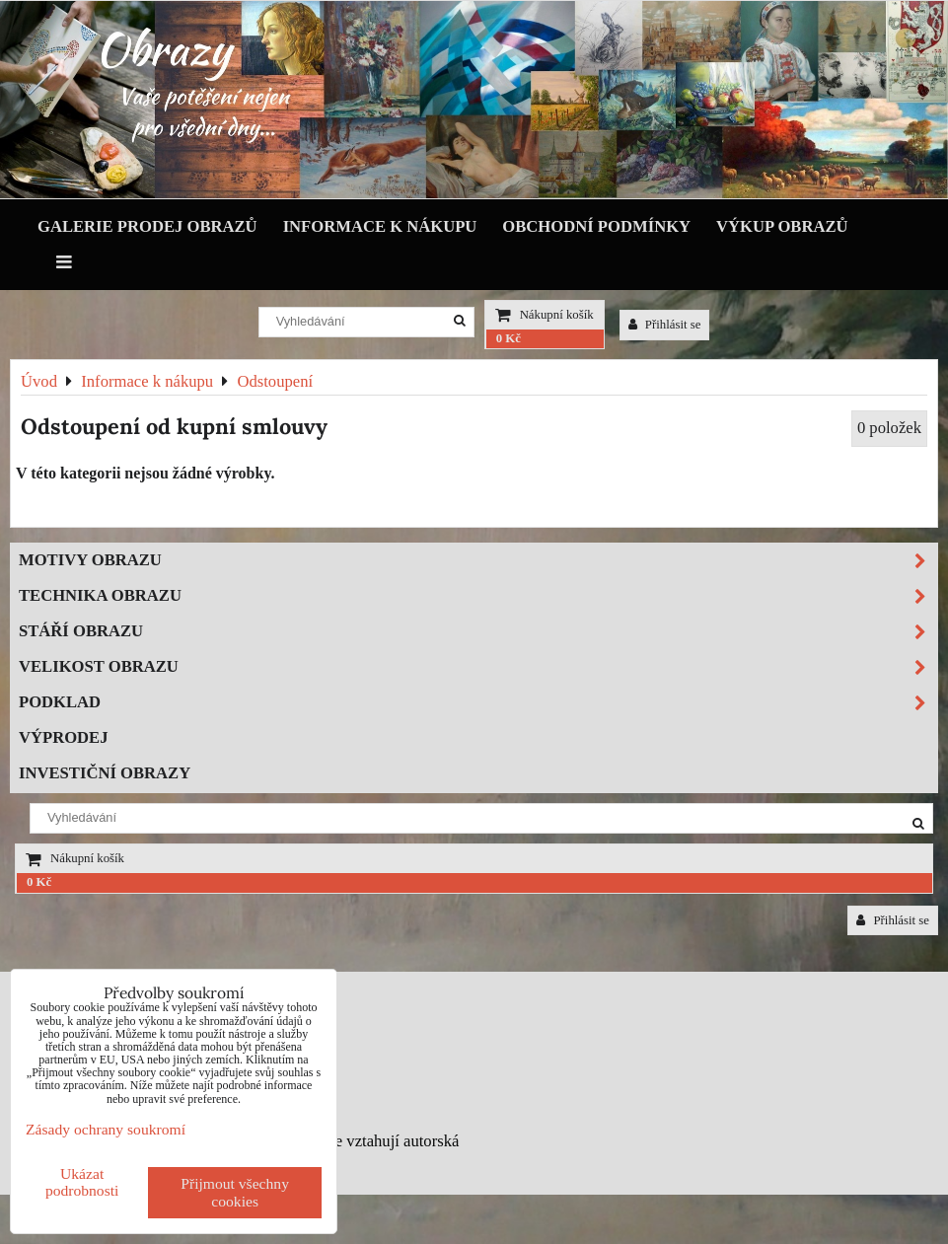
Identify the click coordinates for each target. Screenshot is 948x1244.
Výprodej (64, 737)
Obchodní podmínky (596, 226)
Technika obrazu (478, 596)
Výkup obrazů (781, 226)
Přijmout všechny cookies (235, 1192)
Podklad (478, 703)
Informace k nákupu (380, 226)
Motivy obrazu (478, 561)
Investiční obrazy (104, 773)
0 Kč (508, 338)
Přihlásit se (664, 324)
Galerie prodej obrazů (147, 226)
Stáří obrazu (478, 632)
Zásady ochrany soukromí (105, 1129)
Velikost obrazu (478, 667)
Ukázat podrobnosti (82, 1182)
